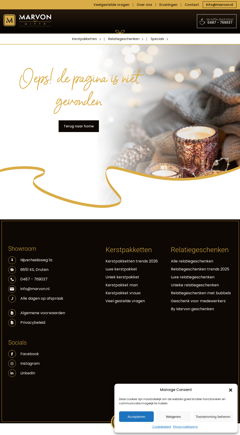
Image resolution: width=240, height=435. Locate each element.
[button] (230, 389)
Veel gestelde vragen (125, 301)
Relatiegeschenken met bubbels (201, 293)
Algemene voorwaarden (42, 313)
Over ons (144, 4)
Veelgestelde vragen (111, 4)
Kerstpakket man (121, 285)
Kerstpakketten (84, 39)
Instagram (24, 363)
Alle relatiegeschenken (192, 261)
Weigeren (173, 417)
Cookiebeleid (161, 427)
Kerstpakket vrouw (123, 293)
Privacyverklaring (185, 427)
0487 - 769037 (216, 21)
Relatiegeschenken (123, 39)
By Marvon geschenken (192, 309)
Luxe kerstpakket (121, 269)
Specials (157, 39)
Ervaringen (168, 4)
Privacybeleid (32, 322)
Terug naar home (79, 126)
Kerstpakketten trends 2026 (131, 261)
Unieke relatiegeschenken (195, 285)
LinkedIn (21, 373)
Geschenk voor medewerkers (198, 301)
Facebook (23, 354)
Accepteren (136, 417)
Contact (192, 4)
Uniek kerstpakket (122, 277)
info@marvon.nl (219, 4)
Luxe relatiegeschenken (192, 277)
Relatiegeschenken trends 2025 (200, 269)
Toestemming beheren (213, 417)
